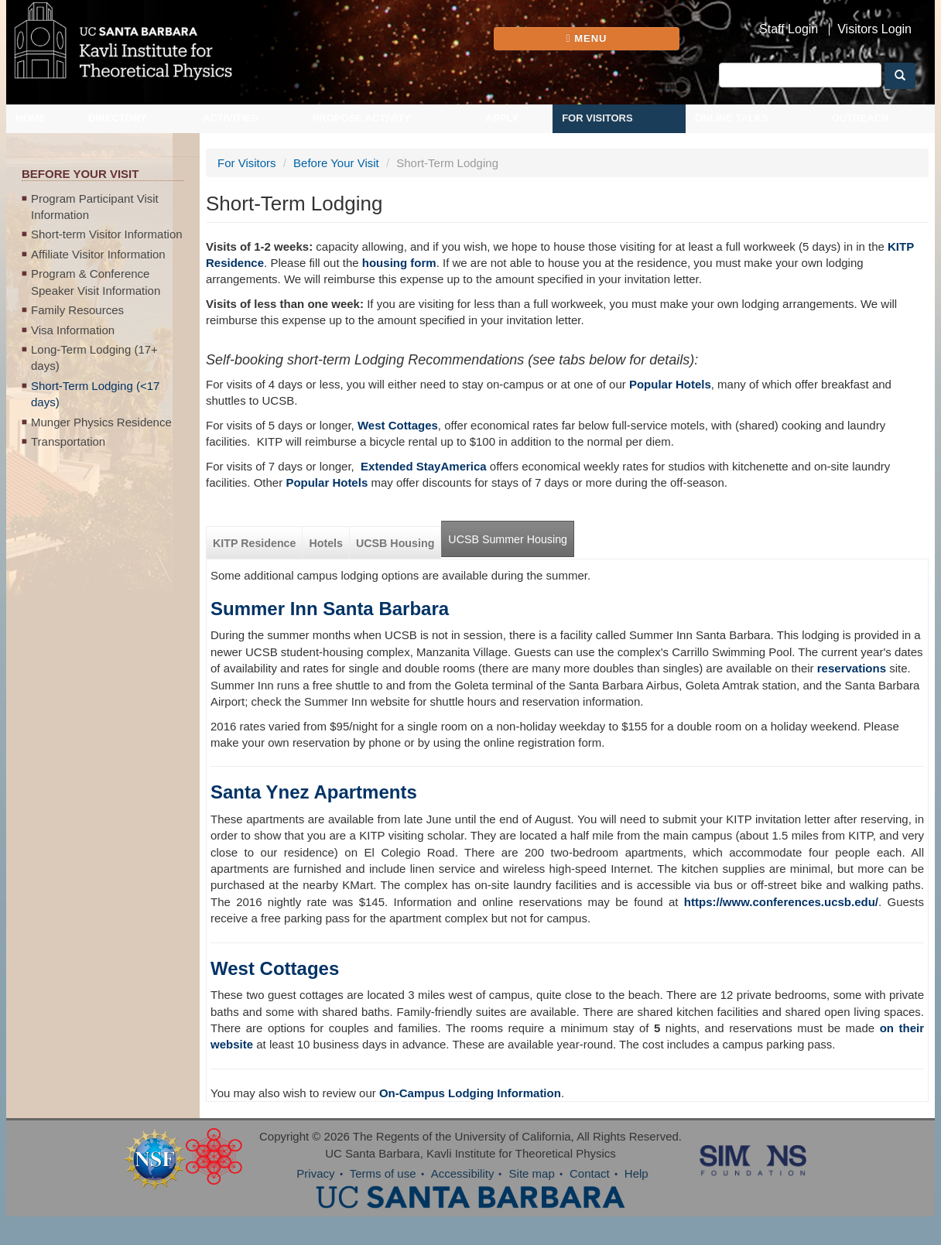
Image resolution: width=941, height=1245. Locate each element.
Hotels (326, 543)
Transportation (68, 441)
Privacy (315, 1173)
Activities (230, 118)
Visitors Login (874, 29)
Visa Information (73, 330)
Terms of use (383, 1173)
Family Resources (77, 309)
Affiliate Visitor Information (98, 254)
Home (30, 118)
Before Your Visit (336, 162)
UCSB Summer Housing (507, 539)
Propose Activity (362, 118)
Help (636, 1173)
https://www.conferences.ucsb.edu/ (781, 901)
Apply (502, 118)
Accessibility (462, 1173)
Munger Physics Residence (101, 422)
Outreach (860, 118)
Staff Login (788, 29)
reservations (851, 668)
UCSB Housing (395, 543)
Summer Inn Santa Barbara (329, 608)
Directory (117, 118)
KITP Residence (254, 543)
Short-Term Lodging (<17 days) (95, 394)
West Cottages (274, 968)
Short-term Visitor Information (107, 234)
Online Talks (731, 118)
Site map (532, 1173)
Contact (590, 1173)
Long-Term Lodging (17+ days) (94, 357)
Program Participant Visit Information (95, 206)
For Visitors (597, 118)
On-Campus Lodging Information (470, 1093)
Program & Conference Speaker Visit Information (95, 281)
